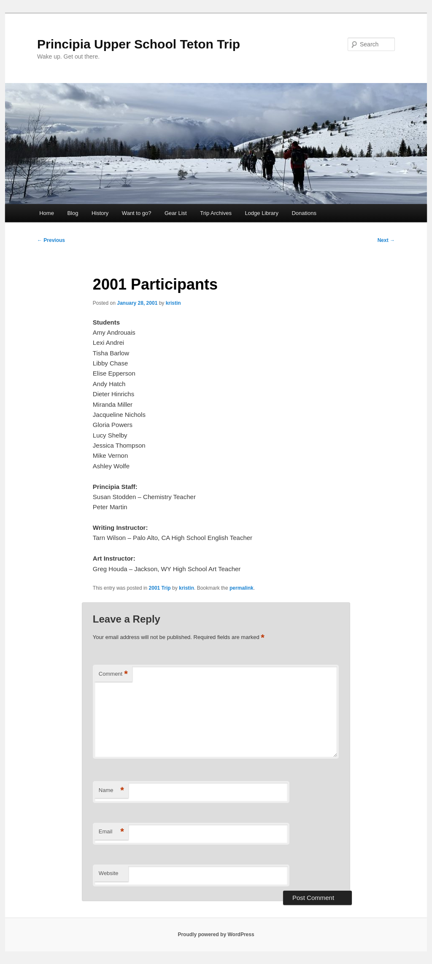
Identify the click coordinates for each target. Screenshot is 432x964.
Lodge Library (261, 213)
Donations (304, 213)
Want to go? (136, 213)
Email (111, 832)
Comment (113, 674)
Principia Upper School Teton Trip (138, 44)
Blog (72, 213)
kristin (173, 303)
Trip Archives (216, 213)
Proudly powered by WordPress (216, 934)
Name (111, 790)
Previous (51, 240)
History (100, 213)
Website (109, 873)
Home (46, 213)
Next (386, 240)
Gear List (176, 213)
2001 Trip (160, 588)
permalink (242, 588)
